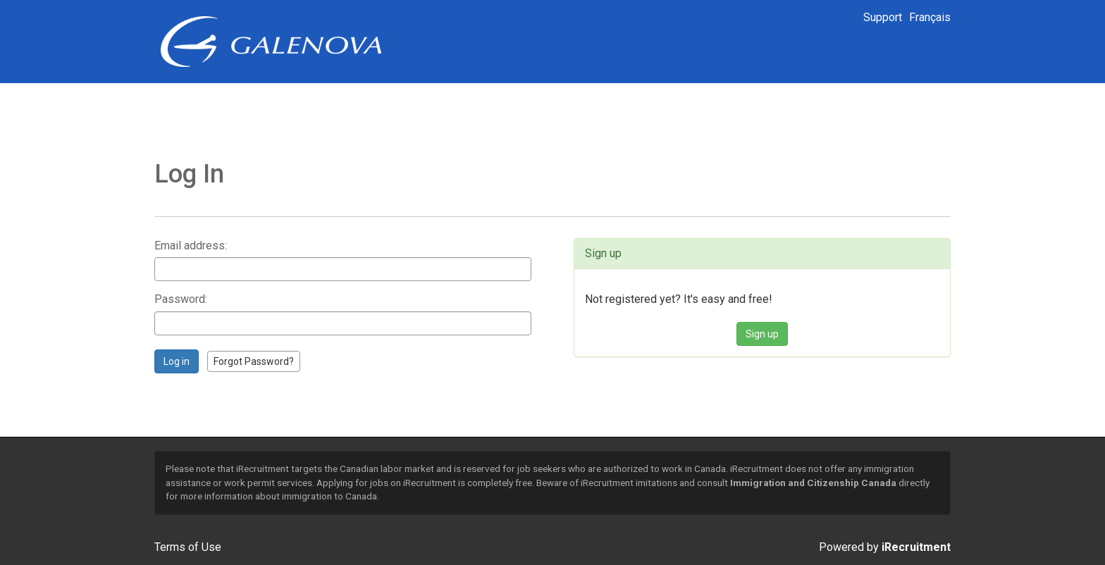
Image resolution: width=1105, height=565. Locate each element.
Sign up (762, 334)
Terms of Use (187, 547)
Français (930, 17)
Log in (176, 361)
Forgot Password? (254, 361)
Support (882, 17)
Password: (180, 299)
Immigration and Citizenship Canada (813, 482)
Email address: (190, 245)
